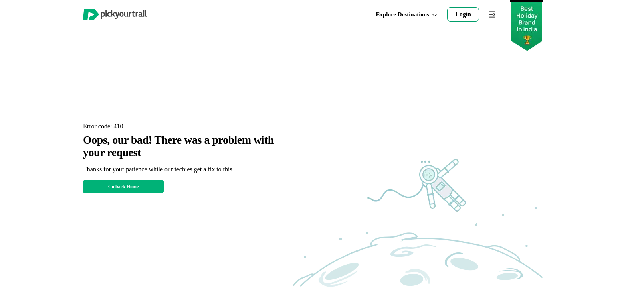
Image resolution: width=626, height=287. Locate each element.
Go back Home (123, 186)
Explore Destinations (407, 15)
